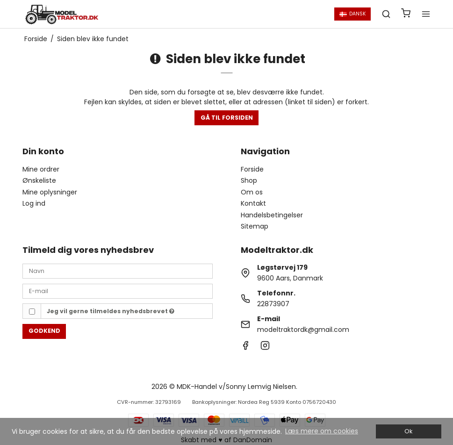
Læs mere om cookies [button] (321, 431)
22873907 (273, 304)
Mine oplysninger (49, 192)
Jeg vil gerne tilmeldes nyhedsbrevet (110, 311)
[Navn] (117, 270)
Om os (252, 192)
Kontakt (253, 203)
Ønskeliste (39, 180)
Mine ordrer (40, 169)
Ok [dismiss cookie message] (408, 431)
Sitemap (254, 226)
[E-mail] (117, 290)
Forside (252, 169)
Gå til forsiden (227, 118)
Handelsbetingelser (272, 215)
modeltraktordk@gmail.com (303, 329)
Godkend (44, 331)
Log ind (33, 203)
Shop (249, 180)
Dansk (352, 13)
